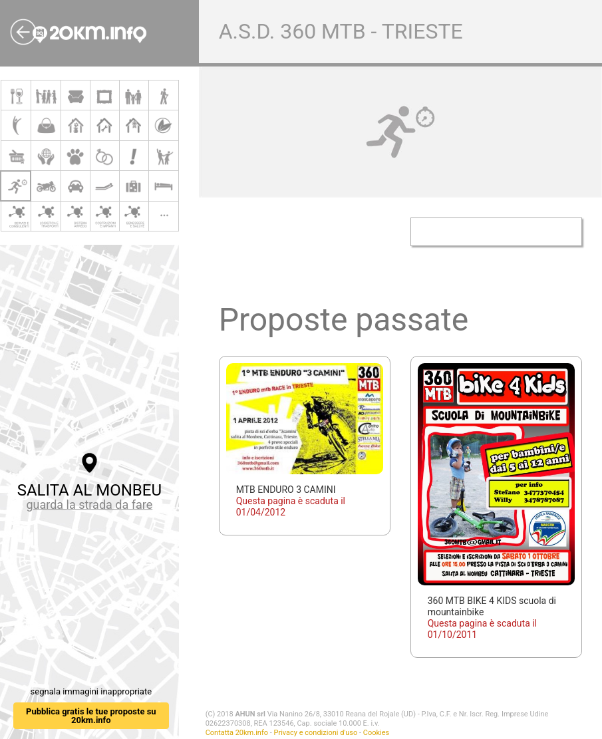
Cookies (376, 732)
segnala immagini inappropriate (91, 691)
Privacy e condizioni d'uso (315, 732)
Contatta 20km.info (237, 732)
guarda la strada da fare (89, 505)
